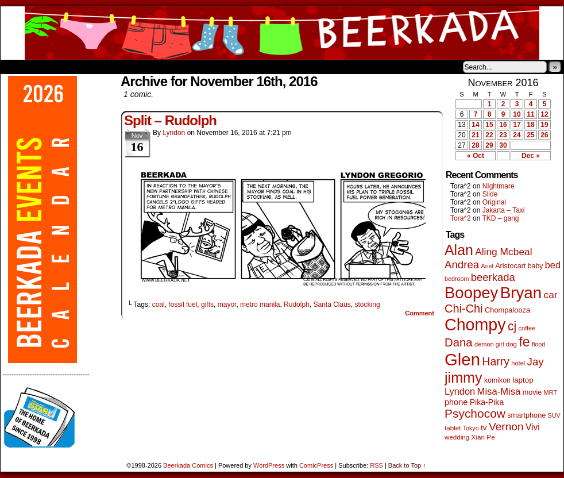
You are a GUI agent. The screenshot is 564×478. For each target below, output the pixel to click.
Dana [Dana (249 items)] (459, 342)
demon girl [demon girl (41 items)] (489, 344)
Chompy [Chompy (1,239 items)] (475, 324)
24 (516, 135)
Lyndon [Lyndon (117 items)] (460, 391)
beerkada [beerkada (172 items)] (493, 277)
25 (530, 135)
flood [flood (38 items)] (538, 344)
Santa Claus (331, 304)
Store (86, 66)
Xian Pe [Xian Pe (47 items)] (483, 437)
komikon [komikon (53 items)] (497, 380)
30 (503, 145)
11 (530, 114)
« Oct (475, 156)
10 (516, 114)
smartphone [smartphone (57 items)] (526, 415)
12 (544, 114)
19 (544, 125)
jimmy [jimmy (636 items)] (463, 377)
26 (544, 135)
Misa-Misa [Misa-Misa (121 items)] (499, 391)
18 (530, 125)
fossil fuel (182, 304)
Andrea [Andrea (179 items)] (462, 265)
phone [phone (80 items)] (456, 402)
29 (489, 145)
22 (489, 135)
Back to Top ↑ (407, 465)
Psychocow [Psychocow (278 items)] (475, 413)
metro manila (260, 304)
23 (503, 135)
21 (475, 135)
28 (475, 145)
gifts (207, 304)
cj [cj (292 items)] (512, 326)
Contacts (130, 66)
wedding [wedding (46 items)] (457, 437)
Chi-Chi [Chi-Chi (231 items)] (464, 308)
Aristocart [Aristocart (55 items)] (510, 266)
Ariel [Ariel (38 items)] (487, 266)
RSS (376, 465)
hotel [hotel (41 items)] (518, 363)
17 (516, 125)
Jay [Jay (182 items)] (535, 362)
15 (489, 125)
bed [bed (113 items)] (553, 265)
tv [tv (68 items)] (484, 427)
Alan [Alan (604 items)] (459, 250)
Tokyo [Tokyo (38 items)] (471, 428)
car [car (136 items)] (551, 294)
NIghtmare (498, 186)
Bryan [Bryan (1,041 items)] (521, 293)
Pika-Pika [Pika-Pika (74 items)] (487, 402)
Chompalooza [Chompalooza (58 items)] (507, 310)
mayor (227, 304)
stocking (367, 304)
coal (158, 304)
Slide (490, 194)
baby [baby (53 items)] (535, 266)
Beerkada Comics (282, 33)
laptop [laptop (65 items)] (523, 380)
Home (17, 66)
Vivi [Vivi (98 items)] (533, 427)
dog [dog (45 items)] (511, 344)
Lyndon (174, 133)
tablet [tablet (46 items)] (453, 427)
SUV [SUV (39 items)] (554, 415)
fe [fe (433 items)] (524, 341)
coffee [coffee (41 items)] (527, 328)
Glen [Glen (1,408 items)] (462, 359)
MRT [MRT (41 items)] (551, 392)
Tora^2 (460, 218)
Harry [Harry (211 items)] (495, 361)
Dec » (530, 156)
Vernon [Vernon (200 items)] (506, 427)
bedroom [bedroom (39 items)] (457, 278)
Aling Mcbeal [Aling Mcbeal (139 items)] (503, 251)
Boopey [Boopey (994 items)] (471, 293)
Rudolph (297, 304)
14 (475, 125)
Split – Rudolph (170, 120)
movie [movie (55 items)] (532, 392)
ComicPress (316, 465)
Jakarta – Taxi (503, 210)
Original (494, 202)
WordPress (268, 465)
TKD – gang (500, 218)
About (50, 66)
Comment (419, 313)
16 (503, 125)
